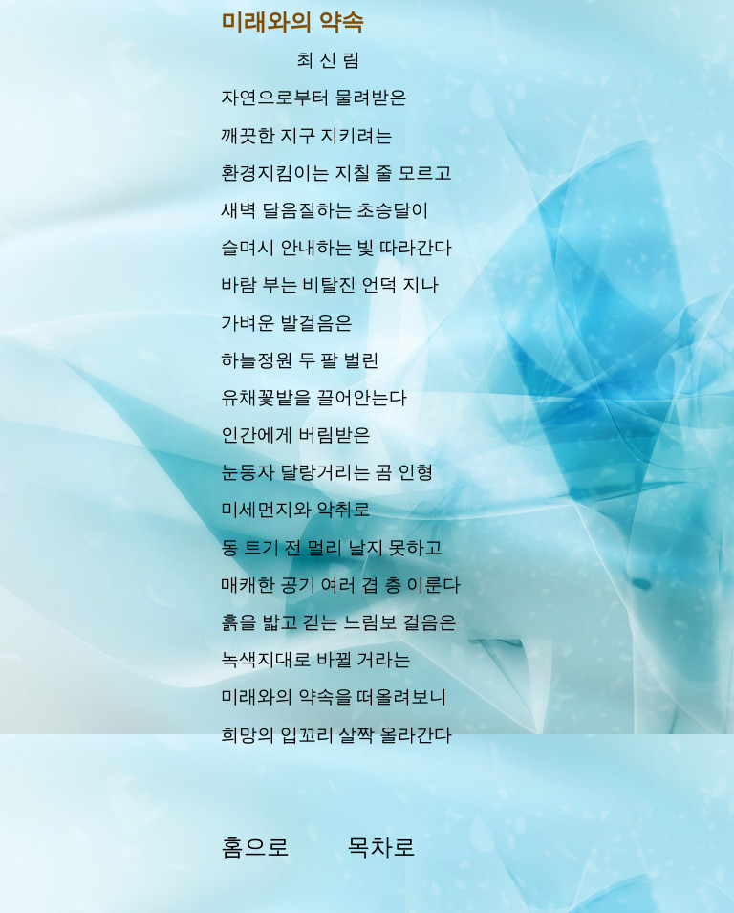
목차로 (381, 847)
